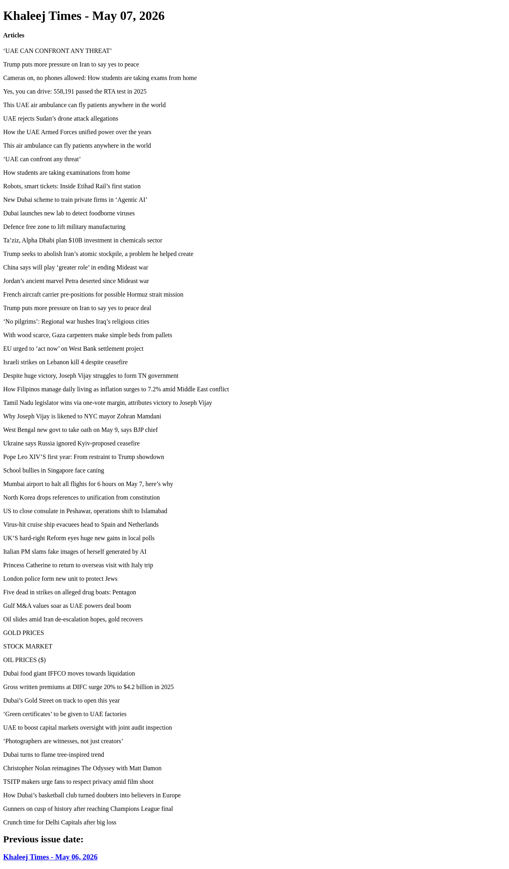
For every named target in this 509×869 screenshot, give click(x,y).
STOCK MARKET (27, 646)
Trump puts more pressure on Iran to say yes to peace (71, 64)
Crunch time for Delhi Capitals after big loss (60, 822)
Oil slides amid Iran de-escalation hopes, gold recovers (73, 619)
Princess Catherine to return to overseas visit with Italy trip (78, 565)
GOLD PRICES (23, 632)
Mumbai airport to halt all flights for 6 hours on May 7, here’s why (88, 483)
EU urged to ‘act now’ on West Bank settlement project (73, 348)
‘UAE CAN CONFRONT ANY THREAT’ (57, 50)
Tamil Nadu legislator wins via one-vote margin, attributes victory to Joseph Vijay (107, 402)
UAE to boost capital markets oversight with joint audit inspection (87, 727)
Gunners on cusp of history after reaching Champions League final (88, 808)
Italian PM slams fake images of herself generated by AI (74, 551)
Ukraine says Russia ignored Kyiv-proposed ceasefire (71, 443)
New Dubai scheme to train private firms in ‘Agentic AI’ (75, 199)
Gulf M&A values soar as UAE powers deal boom (67, 605)
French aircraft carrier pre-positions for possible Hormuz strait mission (93, 294)
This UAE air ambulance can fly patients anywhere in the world (84, 105)
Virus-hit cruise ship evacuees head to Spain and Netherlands (81, 524)
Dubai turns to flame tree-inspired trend (53, 754)
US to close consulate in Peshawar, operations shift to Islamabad (85, 511)
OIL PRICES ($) (24, 659)
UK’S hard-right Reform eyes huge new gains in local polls (79, 538)
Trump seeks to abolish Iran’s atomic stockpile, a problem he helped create (98, 253)
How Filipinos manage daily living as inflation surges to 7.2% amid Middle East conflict (116, 389)
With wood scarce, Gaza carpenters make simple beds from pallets (87, 335)
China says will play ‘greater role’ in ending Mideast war (75, 267)
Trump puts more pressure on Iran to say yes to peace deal (77, 308)
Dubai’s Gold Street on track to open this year (61, 700)
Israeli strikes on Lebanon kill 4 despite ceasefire (65, 362)
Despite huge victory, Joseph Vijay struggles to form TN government (91, 375)
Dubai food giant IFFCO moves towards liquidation (69, 673)
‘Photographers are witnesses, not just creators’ (63, 741)
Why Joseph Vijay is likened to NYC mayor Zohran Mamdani (82, 416)
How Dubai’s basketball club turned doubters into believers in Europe (92, 795)
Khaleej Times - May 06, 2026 (50, 857)
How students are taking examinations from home (66, 172)
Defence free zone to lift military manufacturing (64, 226)
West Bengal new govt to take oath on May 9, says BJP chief (80, 429)
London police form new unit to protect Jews (60, 578)
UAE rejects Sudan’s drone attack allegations (60, 118)
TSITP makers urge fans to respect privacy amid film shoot (78, 781)
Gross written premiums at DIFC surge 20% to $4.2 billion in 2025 (88, 686)
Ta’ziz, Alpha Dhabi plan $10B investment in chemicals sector (82, 240)
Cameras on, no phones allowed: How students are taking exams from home (100, 77)
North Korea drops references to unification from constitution (81, 497)
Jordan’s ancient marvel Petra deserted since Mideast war (76, 280)
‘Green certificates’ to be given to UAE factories (64, 714)
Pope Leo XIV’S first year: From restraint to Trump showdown (83, 456)
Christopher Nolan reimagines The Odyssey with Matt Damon (82, 768)
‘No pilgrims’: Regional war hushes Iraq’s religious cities (76, 321)
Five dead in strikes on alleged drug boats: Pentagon (69, 592)
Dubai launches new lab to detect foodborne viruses (69, 213)
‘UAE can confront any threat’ (42, 159)
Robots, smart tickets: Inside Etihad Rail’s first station (72, 186)
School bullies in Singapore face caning (53, 470)
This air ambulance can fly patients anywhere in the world (77, 145)
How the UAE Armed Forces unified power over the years (77, 132)
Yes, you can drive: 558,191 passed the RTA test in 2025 (75, 91)
